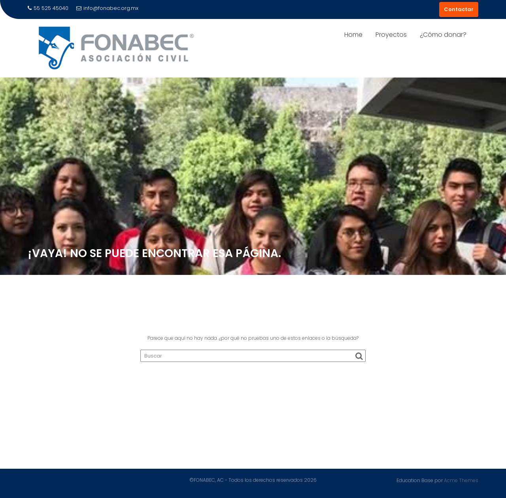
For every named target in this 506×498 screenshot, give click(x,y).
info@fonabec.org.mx (107, 8)
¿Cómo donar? (443, 34)
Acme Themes (461, 480)
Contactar (459, 9)
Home (353, 34)
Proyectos (391, 34)
